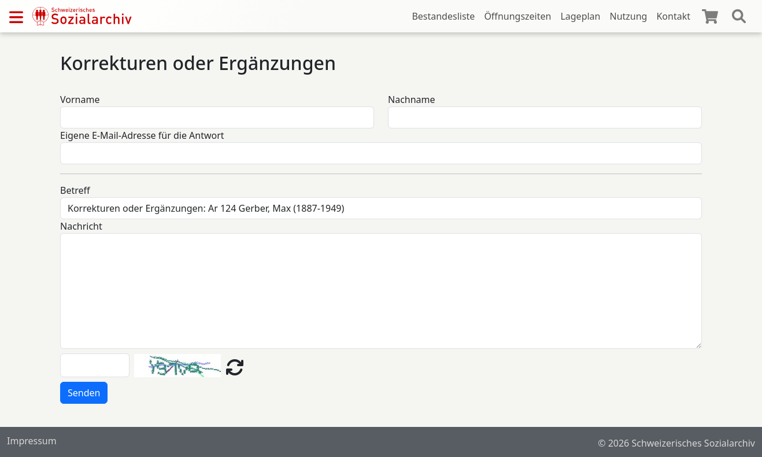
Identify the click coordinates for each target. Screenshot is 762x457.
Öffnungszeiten (517, 16)
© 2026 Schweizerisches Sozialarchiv (676, 443)
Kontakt (673, 16)
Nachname (411, 99)
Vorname (79, 99)
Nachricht (81, 226)
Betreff (75, 190)
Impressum (32, 440)
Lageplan (580, 16)
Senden (84, 392)
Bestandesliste (443, 16)
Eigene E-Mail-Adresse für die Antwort (142, 135)
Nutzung (628, 16)
